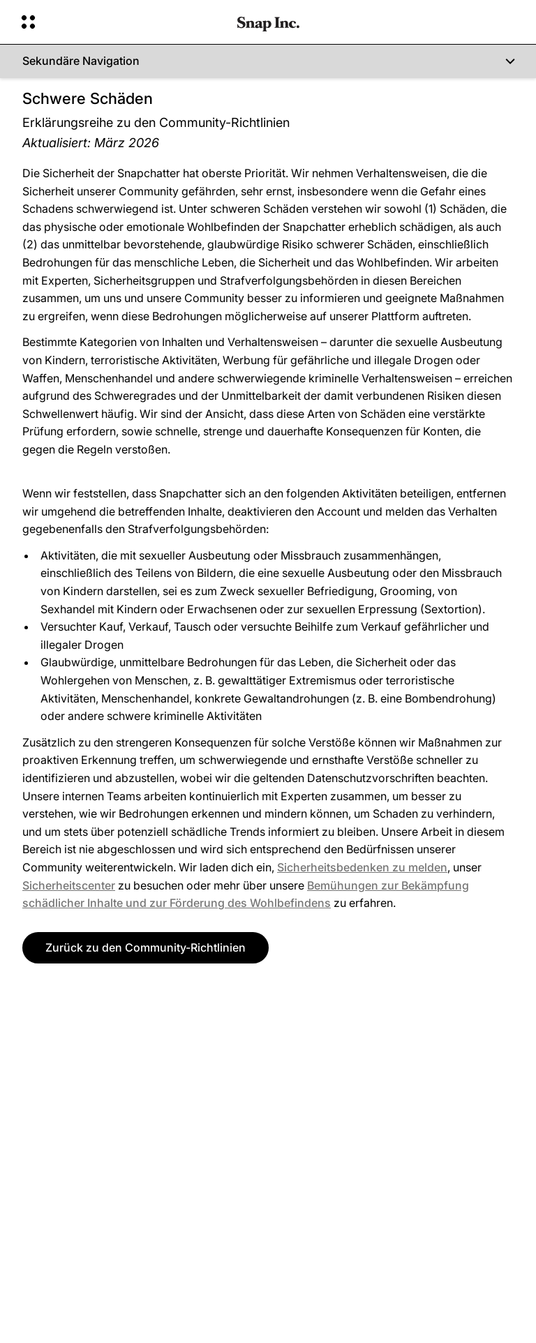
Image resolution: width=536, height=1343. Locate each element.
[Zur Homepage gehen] (268, 22)
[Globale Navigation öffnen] (120, 22)
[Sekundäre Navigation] (268, 61)
